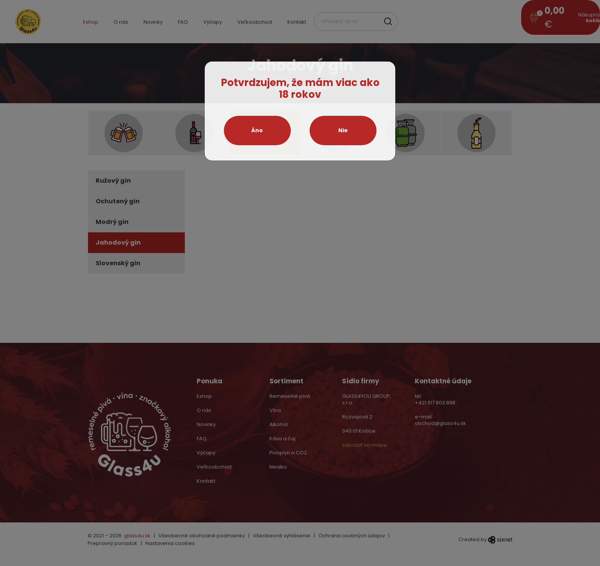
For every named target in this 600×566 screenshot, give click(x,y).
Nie (343, 130)
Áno (257, 130)
